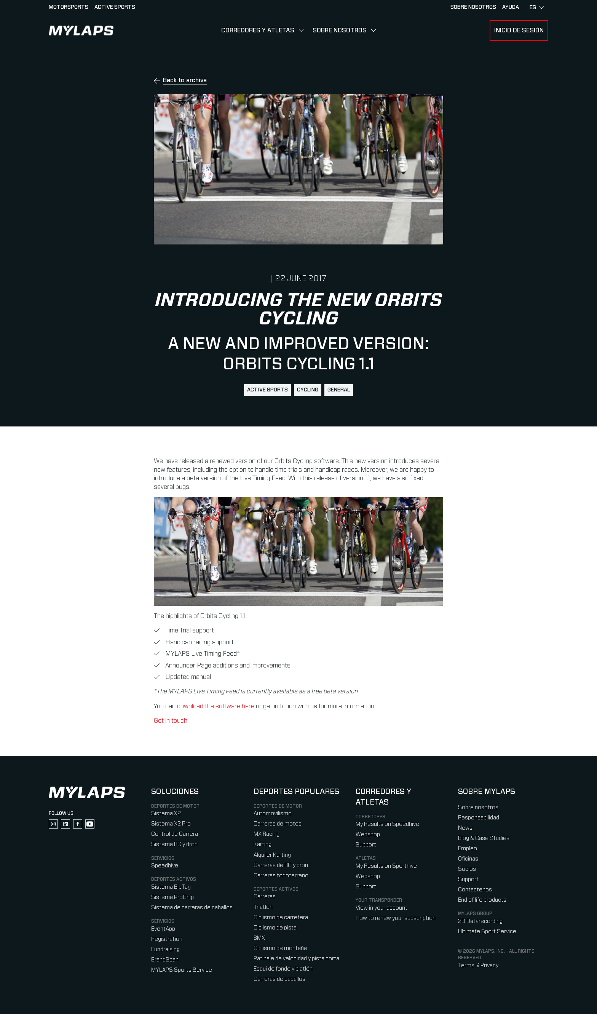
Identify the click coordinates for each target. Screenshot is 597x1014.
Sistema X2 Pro (171, 824)
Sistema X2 (166, 813)
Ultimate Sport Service (487, 931)
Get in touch (170, 721)
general (338, 390)
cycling (307, 390)
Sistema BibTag (171, 887)
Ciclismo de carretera (281, 917)
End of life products (482, 900)
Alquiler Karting (272, 855)
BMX (259, 938)
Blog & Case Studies (483, 838)
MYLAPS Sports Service (181, 970)
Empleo (467, 848)
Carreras (265, 896)
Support (366, 845)
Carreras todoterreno (281, 875)
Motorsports (68, 7)
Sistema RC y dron (174, 844)
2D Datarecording (480, 921)
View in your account (381, 908)
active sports (267, 390)
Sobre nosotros (340, 30)
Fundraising (165, 949)
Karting (262, 844)
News (465, 828)
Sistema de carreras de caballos (192, 907)
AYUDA (510, 7)
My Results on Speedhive (387, 824)
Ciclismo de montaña (280, 948)
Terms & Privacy (478, 965)
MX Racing (266, 834)
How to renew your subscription (396, 918)
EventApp (163, 929)
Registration (166, 939)
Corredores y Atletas (257, 30)
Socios (467, 869)
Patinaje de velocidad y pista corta (296, 958)
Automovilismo (273, 813)
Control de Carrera (174, 834)
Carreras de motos (278, 824)
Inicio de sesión (519, 30)
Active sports (114, 7)
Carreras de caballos (279, 979)
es (537, 7)
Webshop (368, 834)
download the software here (215, 706)
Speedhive (164, 866)
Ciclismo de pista (275, 928)
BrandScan (165, 960)
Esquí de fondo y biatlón (283, 969)
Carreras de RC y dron (281, 865)
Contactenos (475, 890)
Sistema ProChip (172, 897)
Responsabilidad (478, 818)
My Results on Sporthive (386, 866)
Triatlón (263, 907)
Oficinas (468, 859)
